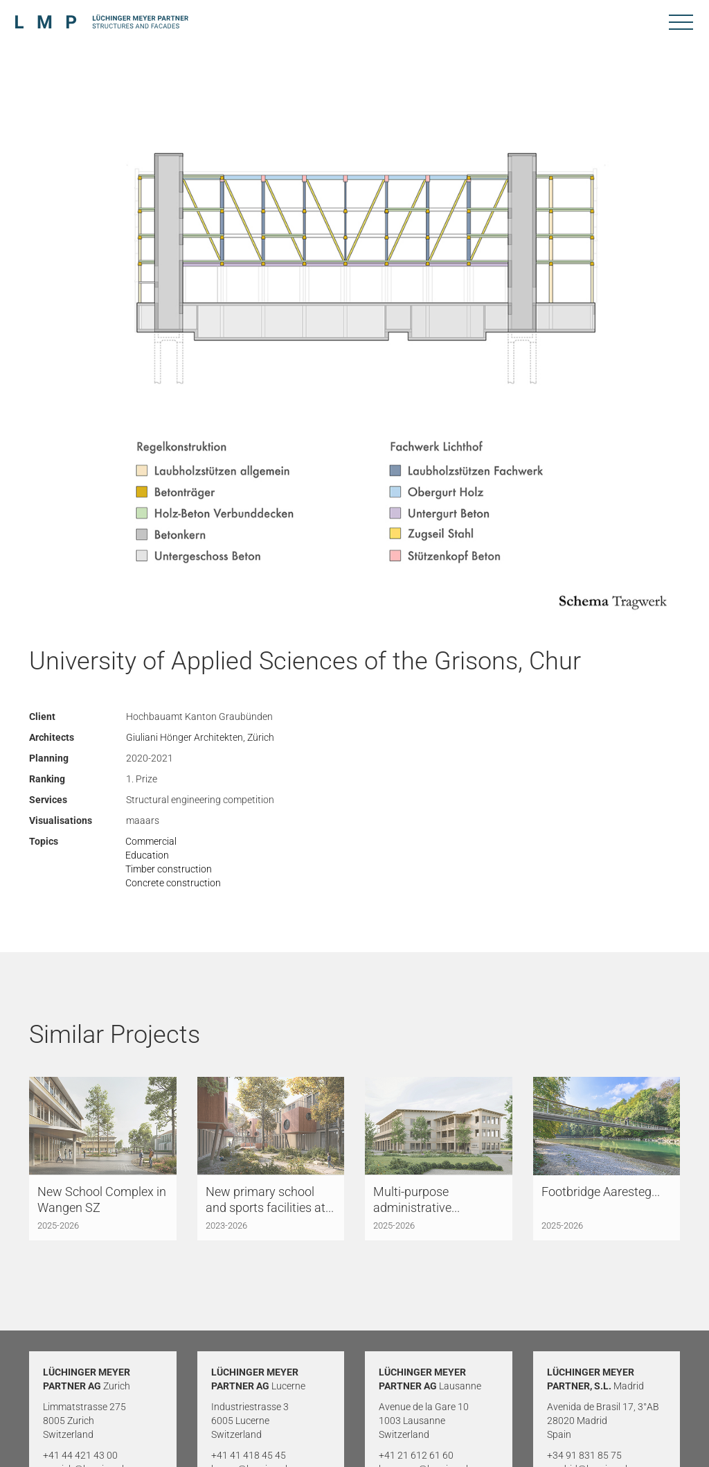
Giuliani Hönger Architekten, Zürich (200, 737)
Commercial (151, 841)
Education (147, 855)
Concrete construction (173, 882)
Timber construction (168, 869)
